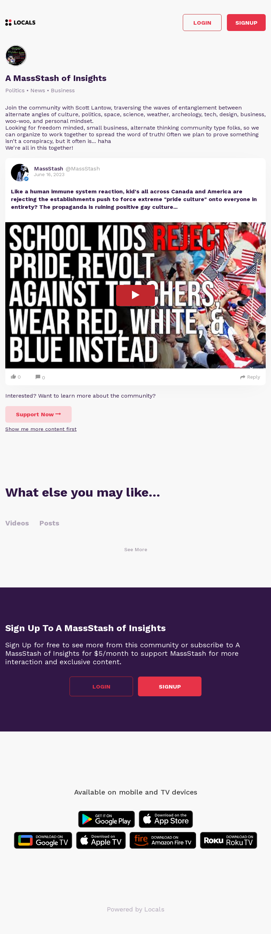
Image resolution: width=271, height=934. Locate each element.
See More (135, 549)
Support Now (38, 414)
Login (202, 22)
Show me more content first (41, 429)
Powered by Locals (135, 909)
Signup (246, 22)
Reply (250, 377)
